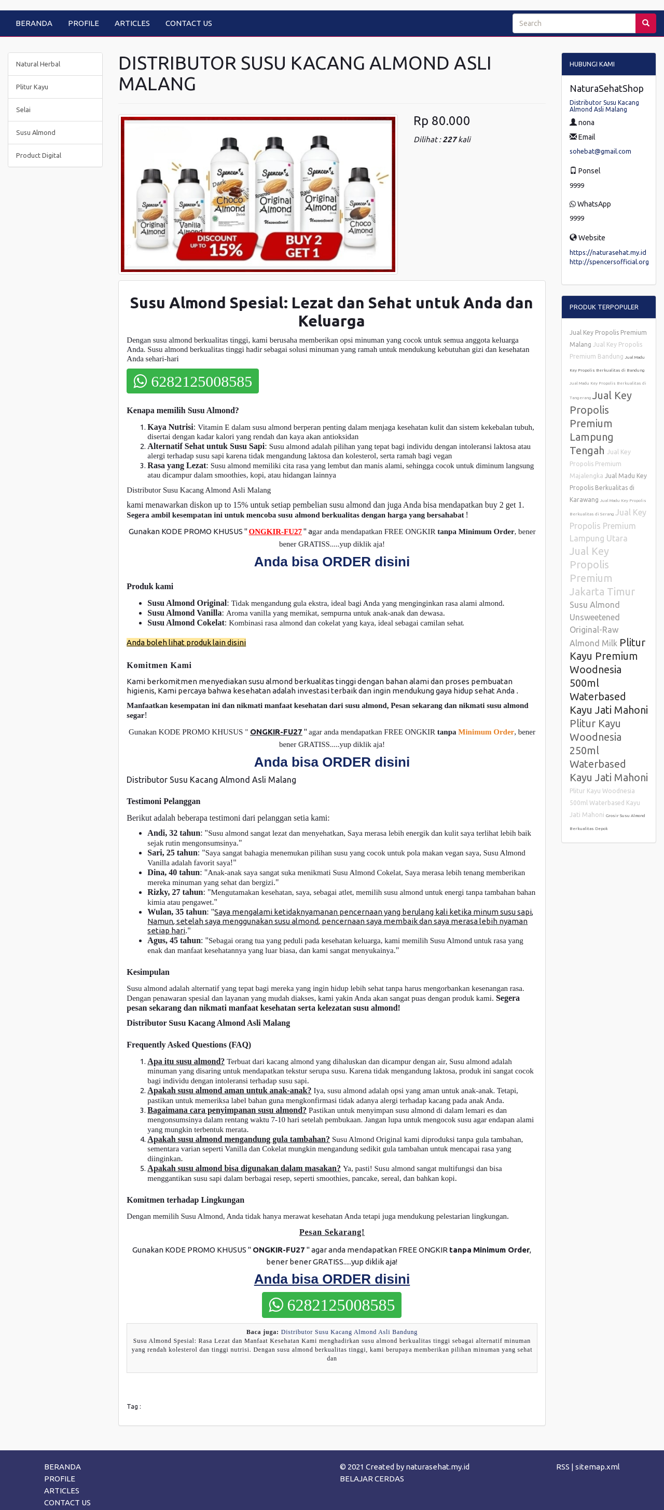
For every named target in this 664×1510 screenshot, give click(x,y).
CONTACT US (188, 23)
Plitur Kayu (32, 86)
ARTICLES (132, 23)
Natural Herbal (38, 63)
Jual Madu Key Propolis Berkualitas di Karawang (608, 487)
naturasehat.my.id (437, 1466)
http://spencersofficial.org (609, 261)
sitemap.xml (597, 1466)
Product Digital (38, 155)
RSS (563, 1466)
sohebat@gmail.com (600, 151)
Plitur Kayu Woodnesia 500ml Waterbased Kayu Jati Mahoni (605, 802)
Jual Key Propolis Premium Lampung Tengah (601, 422)
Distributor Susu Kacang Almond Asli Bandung (349, 1332)
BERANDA (34, 23)
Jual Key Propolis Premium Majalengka (600, 463)
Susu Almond (36, 132)
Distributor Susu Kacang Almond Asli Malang (604, 106)
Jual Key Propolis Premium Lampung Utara (608, 525)
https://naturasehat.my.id (608, 252)
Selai (23, 109)
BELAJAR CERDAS (372, 1478)
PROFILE (83, 23)
